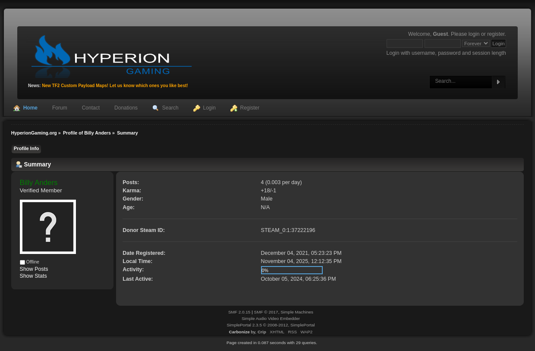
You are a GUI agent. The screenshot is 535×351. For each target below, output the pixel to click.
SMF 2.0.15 (239, 312)
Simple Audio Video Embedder (271, 318)
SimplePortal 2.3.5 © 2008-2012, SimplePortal (271, 325)
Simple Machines (296, 312)
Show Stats (33, 276)
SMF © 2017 (266, 312)
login (474, 34)
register (495, 34)
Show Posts (34, 269)
